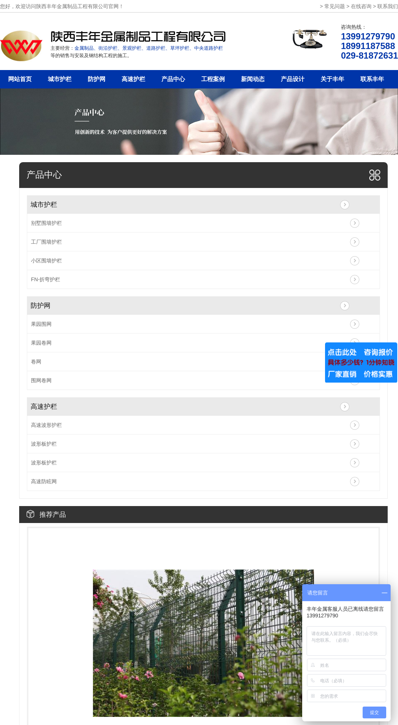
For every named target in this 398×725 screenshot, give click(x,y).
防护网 (96, 79)
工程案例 (213, 79)
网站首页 (20, 79)
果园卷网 (41, 343)
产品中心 (173, 79)
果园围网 (41, 324)
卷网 (36, 362)
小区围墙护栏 (46, 261)
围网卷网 (41, 380)
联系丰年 (372, 79)
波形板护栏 (44, 444)
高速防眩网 (44, 481)
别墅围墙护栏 (46, 223)
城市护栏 (59, 79)
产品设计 (292, 79)
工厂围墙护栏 (46, 242)
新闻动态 (253, 79)
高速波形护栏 (46, 425)
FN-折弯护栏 (45, 279)
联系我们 (387, 6)
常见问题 (334, 6)
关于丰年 (332, 79)
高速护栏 (133, 79)
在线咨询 (361, 6)
